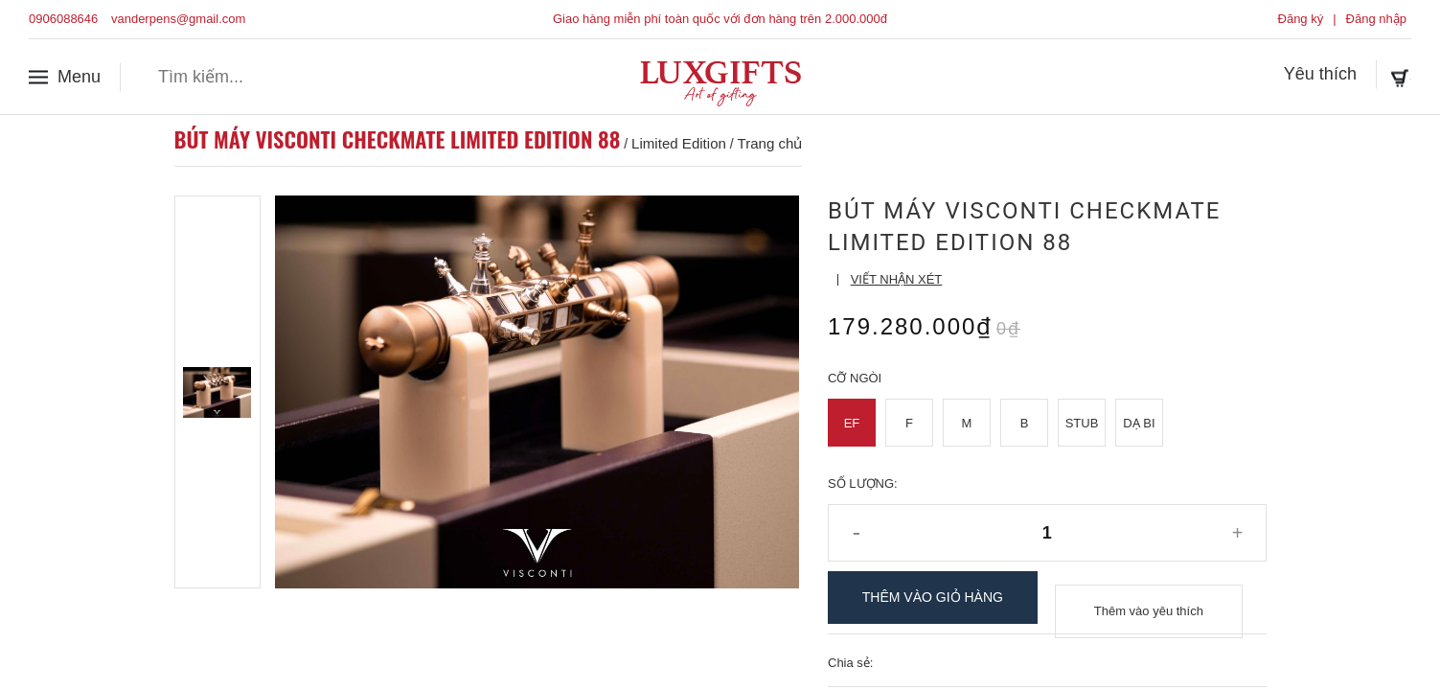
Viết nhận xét (897, 279)
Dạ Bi (1138, 423)
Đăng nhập (1376, 19)
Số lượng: (863, 483)
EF (852, 423)
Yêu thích (1230, 75)
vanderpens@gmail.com (178, 19)
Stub (1082, 423)
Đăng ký (1301, 19)
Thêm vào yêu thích (1148, 597)
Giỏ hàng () (1355, 75)
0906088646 (63, 19)
